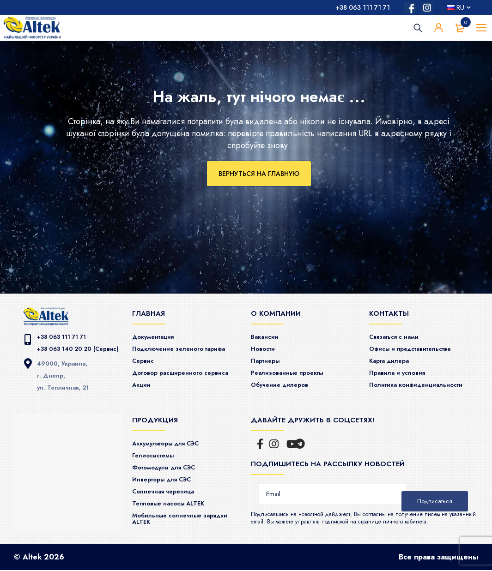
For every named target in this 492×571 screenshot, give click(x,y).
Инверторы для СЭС (167, 481)
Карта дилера (393, 360)
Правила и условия (402, 371)
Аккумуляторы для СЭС (172, 447)
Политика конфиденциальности (423, 383)
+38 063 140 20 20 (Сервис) (79, 348)
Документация (157, 336)
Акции (142, 389)
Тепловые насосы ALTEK (174, 504)
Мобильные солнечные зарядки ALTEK (172, 519)
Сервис (144, 360)
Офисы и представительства (418, 348)
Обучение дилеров (284, 383)
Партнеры (268, 360)
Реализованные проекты (293, 371)
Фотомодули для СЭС (170, 470)
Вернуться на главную (259, 173)
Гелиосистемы (156, 458)
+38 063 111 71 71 (362, 7)
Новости (265, 348)
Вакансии (267, 336)
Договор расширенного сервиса (172, 374)
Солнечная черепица (168, 493)
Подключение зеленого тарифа (186, 348)
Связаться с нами (399, 336)
